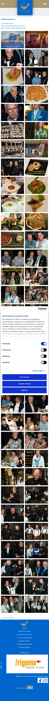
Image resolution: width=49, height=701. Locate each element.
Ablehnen (24, 390)
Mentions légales (24, 647)
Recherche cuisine (24, 631)
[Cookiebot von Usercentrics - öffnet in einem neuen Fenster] (38, 309)
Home (24, 628)
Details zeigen (38, 371)
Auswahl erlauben (24, 384)
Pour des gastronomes (24, 637)
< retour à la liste (8, 618)
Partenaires (24, 653)
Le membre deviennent (24, 634)
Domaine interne (24, 641)
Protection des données (24, 644)
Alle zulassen (24, 377)
